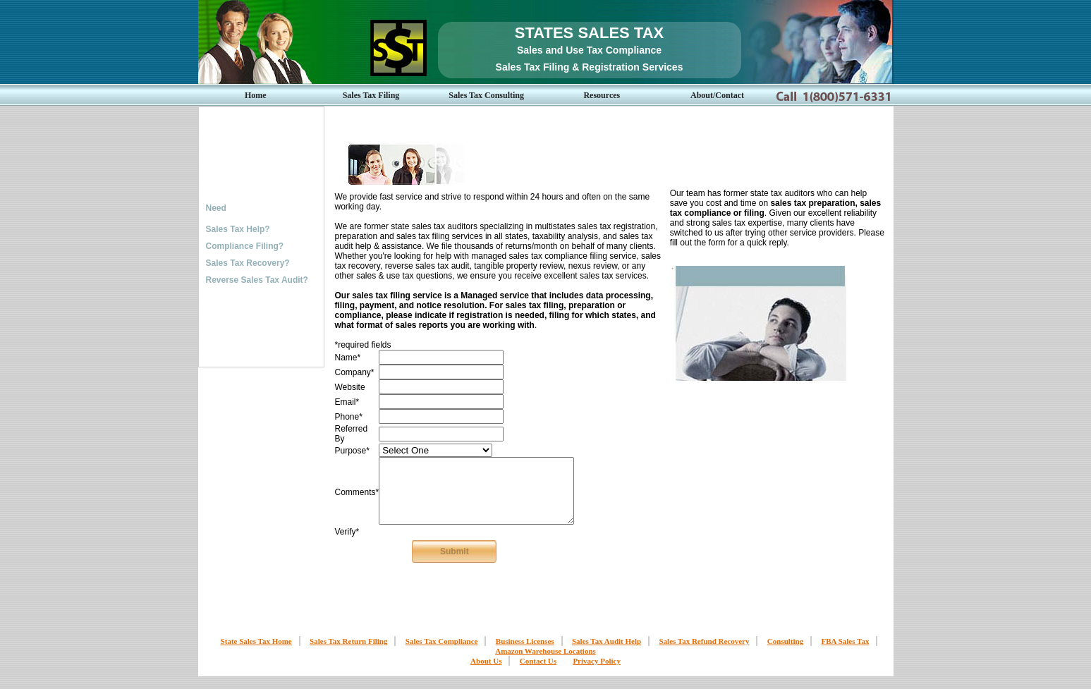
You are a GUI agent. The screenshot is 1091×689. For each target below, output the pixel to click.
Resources (601, 95)
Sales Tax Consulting (486, 95)
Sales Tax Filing (371, 95)
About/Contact (717, 95)
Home (256, 95)
